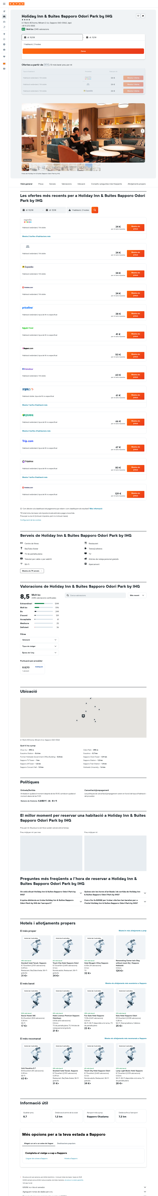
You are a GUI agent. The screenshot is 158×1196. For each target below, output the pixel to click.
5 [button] (51, 66)
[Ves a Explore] (4, 34)
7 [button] (63, 66)
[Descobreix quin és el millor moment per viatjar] (4, 44)
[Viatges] (4, 56)
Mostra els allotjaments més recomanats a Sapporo (125, 1038)
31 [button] (39, 90)
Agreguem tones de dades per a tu (84, 1191)
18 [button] (45, 78)
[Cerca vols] (4, 11)
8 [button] (69, 66)
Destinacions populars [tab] (66, 1143)
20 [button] (57, 78)
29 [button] (69, 84)
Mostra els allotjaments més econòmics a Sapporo (125, 983)
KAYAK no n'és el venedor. (84, 1187)
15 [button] (69, 72)
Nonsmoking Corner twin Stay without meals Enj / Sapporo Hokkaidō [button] (128, 963)
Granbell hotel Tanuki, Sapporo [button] (33, 963)
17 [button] (39, 78)
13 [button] (57, 72)
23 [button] (75, 78)
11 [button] (45, 72)
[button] (4, 4)
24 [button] (39, 84)
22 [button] (69, 78)
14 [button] (63, 72)
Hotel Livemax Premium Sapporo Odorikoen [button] (66, 1017)
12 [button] (51, 72)
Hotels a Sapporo (71, 1158)
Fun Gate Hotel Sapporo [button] (94, 1016)
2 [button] (75, 60)
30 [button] (75, 84)
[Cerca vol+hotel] (4, 26)
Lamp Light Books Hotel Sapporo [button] (129, 1071)
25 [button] (45, 84)
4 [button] (45, 66)
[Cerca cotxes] (4, 21)
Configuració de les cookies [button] (30, 520)
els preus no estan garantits (74, 1180)
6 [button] (57, 66)
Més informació (96, 509)
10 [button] (39, 72)
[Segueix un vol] (4, 39)
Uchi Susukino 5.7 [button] (28, 1068)
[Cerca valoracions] (97, 595)
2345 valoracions (41, 29)
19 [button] (51, 78)
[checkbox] (32, 669)
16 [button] (75, 72)
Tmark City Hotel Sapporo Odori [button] (66, 963)
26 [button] (51, 84)
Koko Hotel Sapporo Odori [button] (126, 1016)
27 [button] (57, 84)
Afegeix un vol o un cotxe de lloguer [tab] (38, 1143)
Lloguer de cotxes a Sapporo (37, 1158)
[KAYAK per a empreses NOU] (4, 49)
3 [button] (39, 66)
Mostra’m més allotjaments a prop (132, 931)
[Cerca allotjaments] (4, 16)
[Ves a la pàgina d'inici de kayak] (16, 3)
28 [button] (63, 84)
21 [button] (63, 78)
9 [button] (75, 66)
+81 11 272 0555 (28, 25)
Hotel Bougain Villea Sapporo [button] (96, 963)
